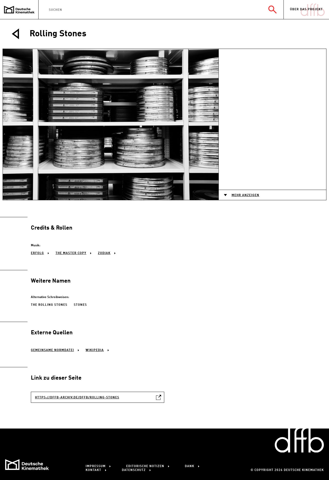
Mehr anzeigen (245, 195)
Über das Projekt (306, 9)
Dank (189, 466)
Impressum (96, 466)
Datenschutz (134, 470)
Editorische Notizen (145, 466)
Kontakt (93, 470)
